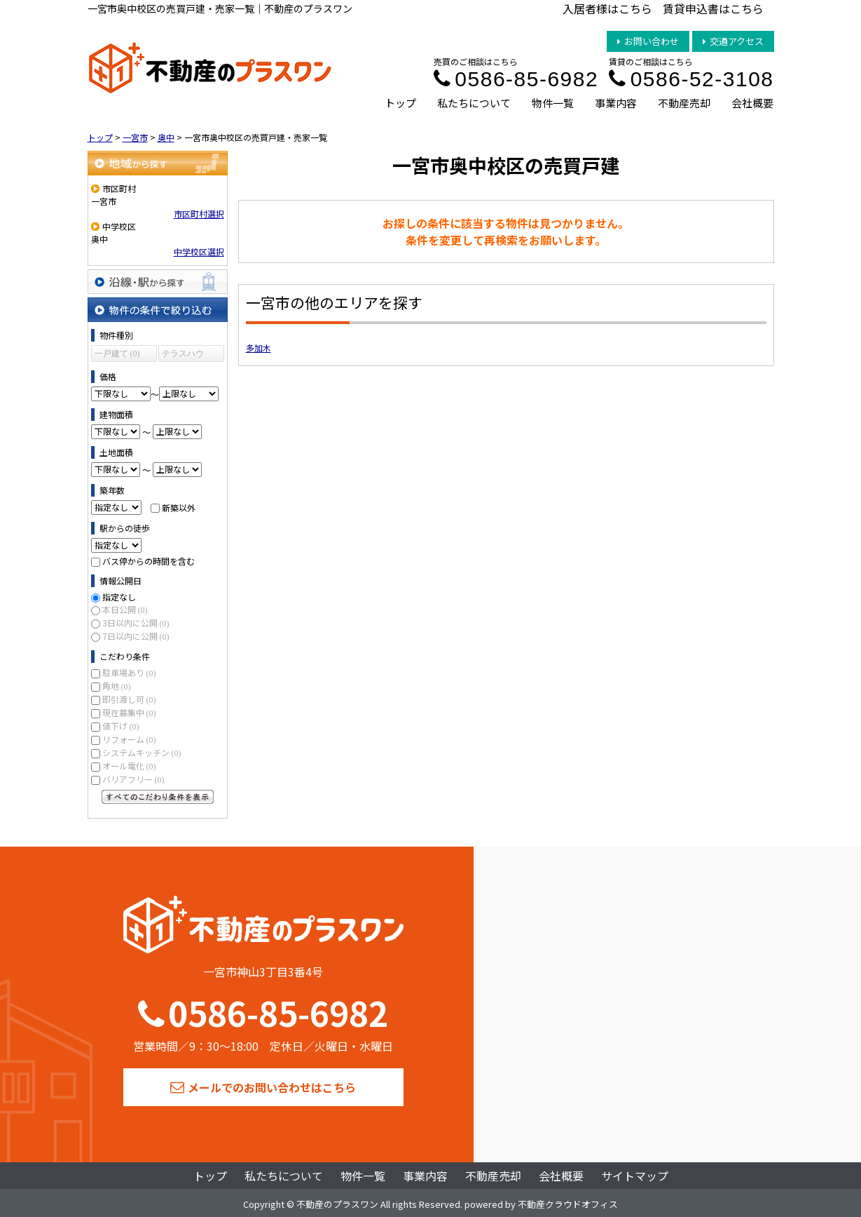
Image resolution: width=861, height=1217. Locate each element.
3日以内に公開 (136, 622)
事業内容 (616, 102)
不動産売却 (684, 102)
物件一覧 (553, 102)
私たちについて (474, 102)
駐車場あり (129, 672)
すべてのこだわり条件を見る (158, 797)
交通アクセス (733, 41)
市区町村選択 (199, 214)
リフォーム (129, 739)
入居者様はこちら (607, 8)
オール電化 (129, 766)
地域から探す (158, 163)
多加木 (258, 348)
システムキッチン (141, 752)
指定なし (119, 597)
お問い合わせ (648, 41)
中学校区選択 (199, 251)
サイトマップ (634, 1175)
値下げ (120, 726)
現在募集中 (129, 712)
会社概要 (752, 102)
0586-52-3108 (691, 78)
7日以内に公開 (136, 636)
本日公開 (125, 609)
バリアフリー (133, 779)
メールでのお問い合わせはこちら (263, 1087)
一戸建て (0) (117, 353)
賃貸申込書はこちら (713, 8)
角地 (116, 686)
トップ (400, 102)
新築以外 (178, 507)
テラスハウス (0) (183, 355)
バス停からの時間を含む (148, 561)
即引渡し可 (129, 699)
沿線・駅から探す (158, 281)
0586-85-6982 (516, 78)
